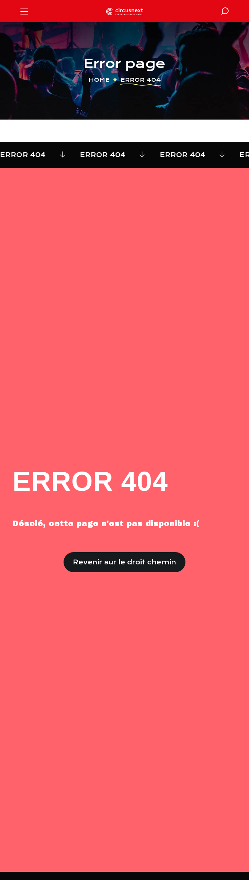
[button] (225, 11)
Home (99, 79)
